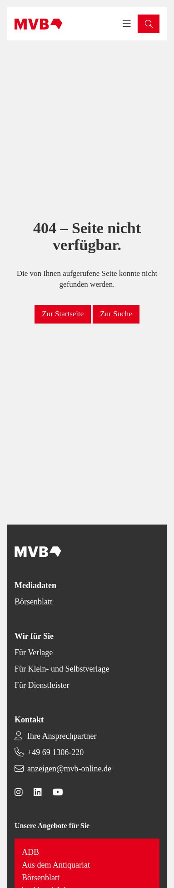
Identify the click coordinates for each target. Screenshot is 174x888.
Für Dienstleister (42, 685)
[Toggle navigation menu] (127, 24)
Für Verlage (34, 652)
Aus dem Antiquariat (56, 864)
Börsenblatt (33, 601)
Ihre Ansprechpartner (61, 736)
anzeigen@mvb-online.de (69, 768)
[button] (148, 24)
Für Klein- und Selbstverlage (62, 668)
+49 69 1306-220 (55, 752)
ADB (30, 852)
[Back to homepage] (38, 24)
